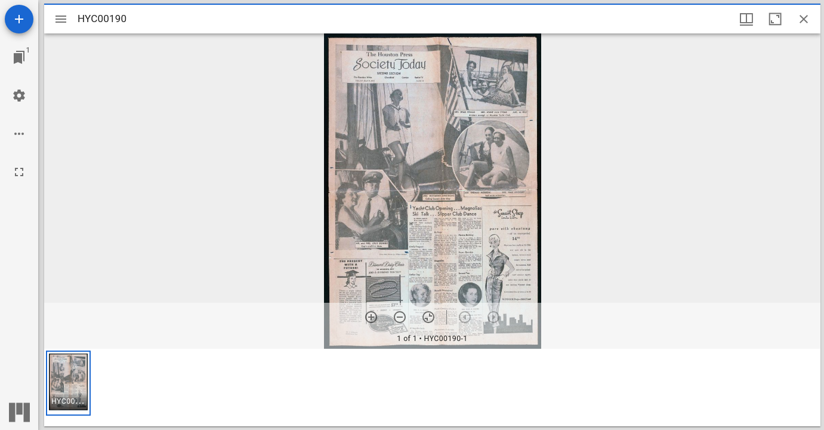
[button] (68, 383)
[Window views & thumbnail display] (746, 19)
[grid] (432, 387)
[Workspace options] (19, 133)
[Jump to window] (19, 57)
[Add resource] (19, 19)
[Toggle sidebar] (61, 19)
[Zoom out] (399, 317)
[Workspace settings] (19, 95)
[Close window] (803, 19)
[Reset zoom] (428, 317)
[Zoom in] (371, 317)
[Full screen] (19, 172)
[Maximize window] (775, 19)
